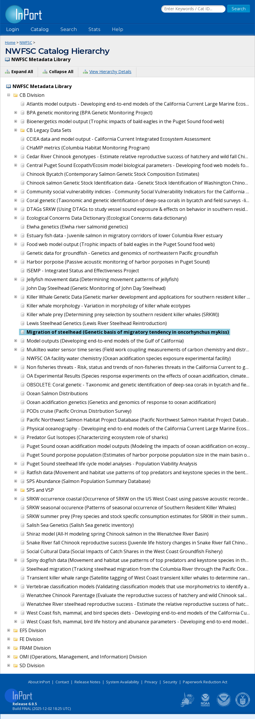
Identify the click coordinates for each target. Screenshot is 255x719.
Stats (94, 29)
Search (68, 29)
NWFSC (26, 42)
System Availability (122, 681)
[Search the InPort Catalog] (193, 9)
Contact (62, 681)
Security (170, 681)
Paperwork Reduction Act (205, 681)
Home (10, 42)
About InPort (39, 681)
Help (117, 29)
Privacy (151, 681)
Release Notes (87, 681)
